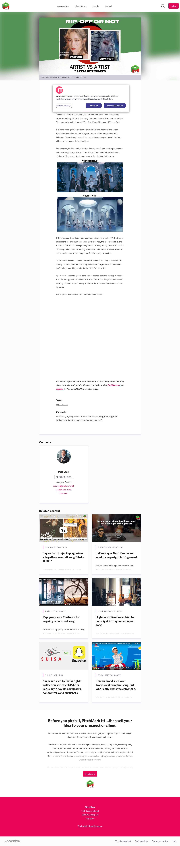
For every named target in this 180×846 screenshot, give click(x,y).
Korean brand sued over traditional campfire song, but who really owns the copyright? (116, 685)
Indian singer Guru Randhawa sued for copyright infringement (116, 555)
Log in (174, 841)
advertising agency (64, 416)
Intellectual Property (90, 416)
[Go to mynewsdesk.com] (12, 841)
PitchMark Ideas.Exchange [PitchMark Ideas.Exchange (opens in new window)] (90, 826)
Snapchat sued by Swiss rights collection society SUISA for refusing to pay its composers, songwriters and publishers (62, 687)
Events (95, 6)
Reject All (94, 105)
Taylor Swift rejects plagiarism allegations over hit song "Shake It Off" (63, 557)
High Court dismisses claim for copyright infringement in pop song (115, 621)
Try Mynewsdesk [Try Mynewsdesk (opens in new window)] (123, 841)
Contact (108, 6)
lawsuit (77, 416)
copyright (104, 416)
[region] (91, 98)
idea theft (98, 420)
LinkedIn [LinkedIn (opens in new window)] (63, 493)
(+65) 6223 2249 (63, 489)
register (59, 389)
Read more (90, 774)
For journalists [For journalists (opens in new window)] (141, 841)
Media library (81, 6)
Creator (71, 420)
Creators (89, 420)
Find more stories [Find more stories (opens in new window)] (160, 841)
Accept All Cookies (115, 105)
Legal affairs (62, 404)
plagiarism (80, 420)
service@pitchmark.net (63, 486)
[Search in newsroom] (163, 6)
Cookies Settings (63, 105)
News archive (62, 6)
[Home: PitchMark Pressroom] (5, 5)
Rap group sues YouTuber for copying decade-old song (61, 619)
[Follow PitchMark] (173, 6)
